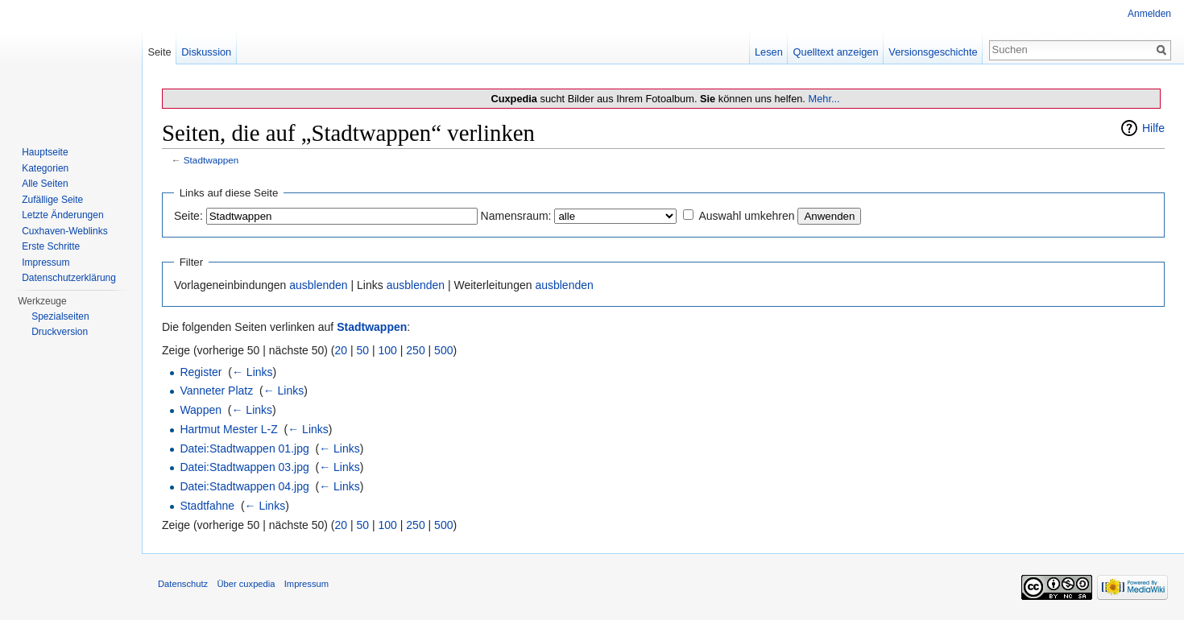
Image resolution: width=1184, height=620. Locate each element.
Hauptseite (45, 152)
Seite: (188, 215)
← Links (252, 372)
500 (443, 350)
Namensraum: (516, 215)
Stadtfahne (207, 505)
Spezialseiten (60, 316)
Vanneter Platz (216, 390)
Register (200, 372)
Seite (159, 52)
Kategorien (45, 168)
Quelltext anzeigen (836, 52)
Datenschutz (183, 584)
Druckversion (59, 331)
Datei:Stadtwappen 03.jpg (244, 467)
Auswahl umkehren (746, 215)
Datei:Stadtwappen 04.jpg (244, 486)
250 (415, 350)
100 (388, 350)
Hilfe (1153, 128)
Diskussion (206, 52)
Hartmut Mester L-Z (228, 429)
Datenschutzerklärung (69, 277)
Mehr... (823, 99)
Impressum (45, 262)
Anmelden (1149, 13)
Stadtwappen (211, 160)
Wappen (200, 409)
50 (363, 350)
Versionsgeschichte (932, 52)
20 (341, 350)
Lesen (769, 52)
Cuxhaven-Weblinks (65, 231)
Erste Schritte (51, 246)
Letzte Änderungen (62, 215)
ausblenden (318, 285)
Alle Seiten (45, 183)
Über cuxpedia (246, 584)
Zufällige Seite (52, 199)
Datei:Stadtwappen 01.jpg (244, 448)
